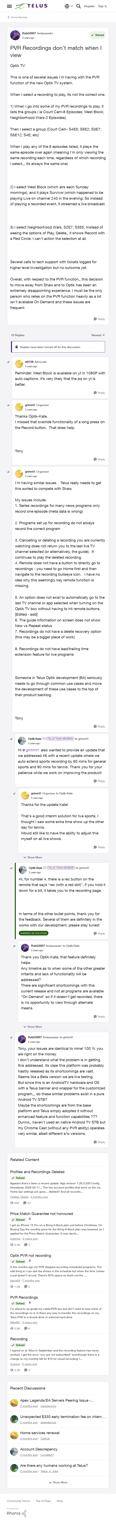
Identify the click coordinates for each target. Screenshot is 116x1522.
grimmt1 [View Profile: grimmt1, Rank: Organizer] (30, 405)
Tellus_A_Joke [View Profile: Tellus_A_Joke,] (49, 1471)
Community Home (18, 1500)
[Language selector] (69, 6)
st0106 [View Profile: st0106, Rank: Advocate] (29, 361)
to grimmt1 (82, 738)
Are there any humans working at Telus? (54, 1465)
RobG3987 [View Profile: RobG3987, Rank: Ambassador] (29, 33)
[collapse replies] (8, 362)
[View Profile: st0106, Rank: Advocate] (19, 364)
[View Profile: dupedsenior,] (14, 1419)
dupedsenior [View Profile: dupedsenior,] (48, 1422)
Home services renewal (39, 1433)
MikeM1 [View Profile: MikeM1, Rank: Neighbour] (15, 1322)
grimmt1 (33, 750)
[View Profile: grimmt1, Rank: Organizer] (19, 407)
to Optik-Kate (64, 793)
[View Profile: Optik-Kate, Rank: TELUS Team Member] (22, 741)
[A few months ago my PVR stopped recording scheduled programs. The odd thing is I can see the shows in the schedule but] (58, 1271)
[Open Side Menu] (9, 6)
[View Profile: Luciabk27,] (14, 1452)
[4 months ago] (38, 1197)
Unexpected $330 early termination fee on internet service (62, 1416)
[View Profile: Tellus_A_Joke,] (14, 1468)
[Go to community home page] (32, 6)
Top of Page (43, 1500)
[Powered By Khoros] (58, 1512)
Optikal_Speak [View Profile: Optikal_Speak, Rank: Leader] (19, 1196)
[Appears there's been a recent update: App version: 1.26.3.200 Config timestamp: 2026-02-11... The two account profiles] (58, 1187)
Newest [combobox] (98, 335)
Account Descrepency (39, 1449)
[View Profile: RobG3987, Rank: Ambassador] (15, 35)
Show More (32, 857)
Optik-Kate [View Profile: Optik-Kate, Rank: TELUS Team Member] (34, 738)
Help (60, 1500)
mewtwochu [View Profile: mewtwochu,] (48, 1406)
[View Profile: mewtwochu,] (14, 1403)
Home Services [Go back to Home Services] (17, 17)
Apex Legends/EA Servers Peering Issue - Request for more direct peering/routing (55, 1400)
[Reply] (99, 319)
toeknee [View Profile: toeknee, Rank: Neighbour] (15, 1238)
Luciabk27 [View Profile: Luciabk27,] (47, 1454)
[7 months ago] (30, 1280)
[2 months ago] (29, 1406)
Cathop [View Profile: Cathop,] (45, 1438)
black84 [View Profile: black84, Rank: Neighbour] (15, 1280)
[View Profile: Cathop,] (14, 1435)
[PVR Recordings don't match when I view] (31, 366)
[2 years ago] (29, 1238)
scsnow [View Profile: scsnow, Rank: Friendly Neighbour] (15, 1364)
